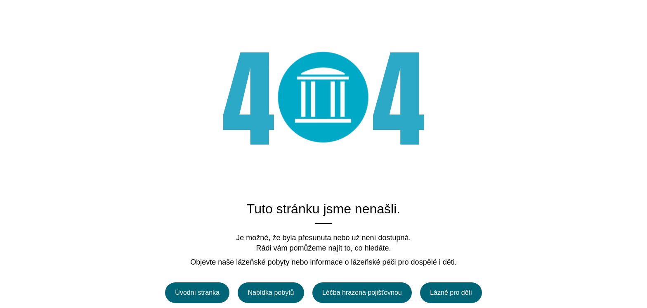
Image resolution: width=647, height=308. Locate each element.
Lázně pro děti (451, 292)
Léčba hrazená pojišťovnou (362, 292)
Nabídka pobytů (271, 292)
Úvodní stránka (197, 292)
